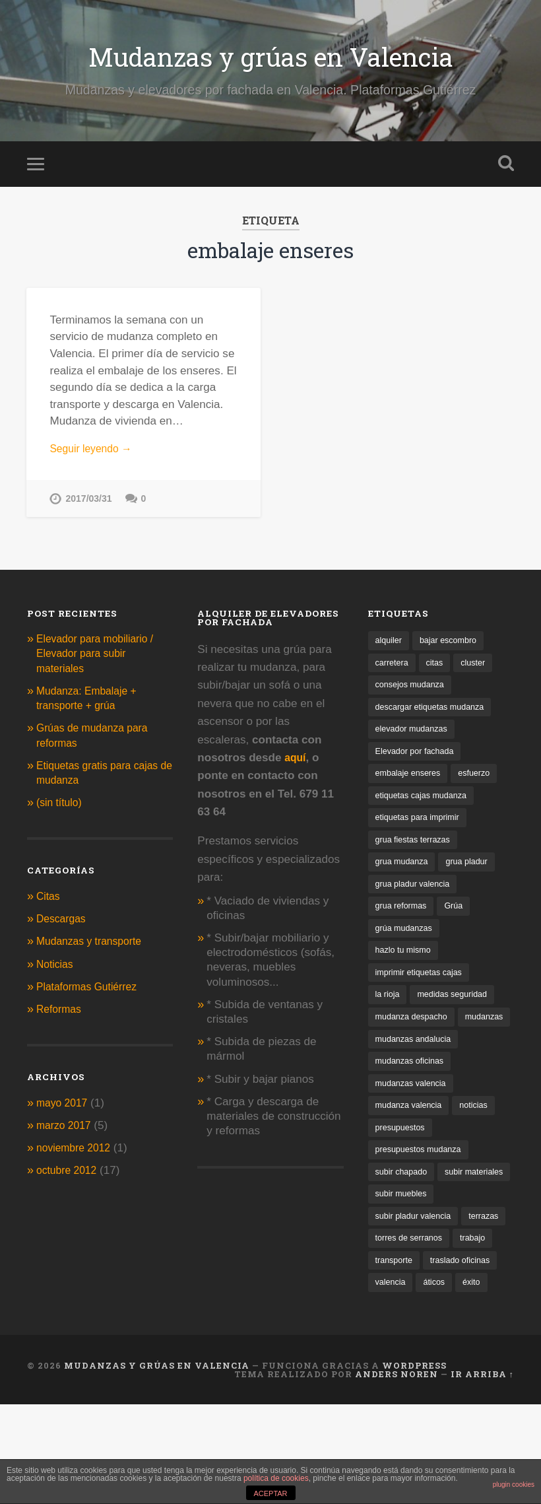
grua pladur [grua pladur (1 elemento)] (473, 878)
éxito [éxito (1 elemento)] (425, 1381)
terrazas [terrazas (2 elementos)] (391, 1313)
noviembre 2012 (76, 1155)
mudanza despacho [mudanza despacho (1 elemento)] (414, 1038)
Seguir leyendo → (94, 456)
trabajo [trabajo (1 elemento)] (389, 1335)
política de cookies (276, 1478)
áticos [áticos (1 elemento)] (387, 1381)
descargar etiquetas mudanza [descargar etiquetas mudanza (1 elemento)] (434, 717)
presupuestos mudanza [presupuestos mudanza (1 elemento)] (422, 1198)
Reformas (60, 1017)
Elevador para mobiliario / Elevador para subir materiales (100, 661)
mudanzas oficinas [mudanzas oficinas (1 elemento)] (412, 1107)
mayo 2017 (64, 1110)
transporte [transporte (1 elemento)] (440, 1335)
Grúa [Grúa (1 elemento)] (459, 923)
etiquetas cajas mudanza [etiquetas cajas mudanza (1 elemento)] (425, 809)
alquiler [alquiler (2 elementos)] (389, 649)
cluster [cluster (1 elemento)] (478, 672)
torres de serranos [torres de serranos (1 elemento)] (462, 1313)
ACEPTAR (270, 1493)
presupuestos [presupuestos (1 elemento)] (402, 1175)
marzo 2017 (66, 1133)
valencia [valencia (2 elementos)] (474, 1358)
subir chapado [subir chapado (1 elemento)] (403, 1221)
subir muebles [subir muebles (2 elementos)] (403, 1267)
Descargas (63, 926)
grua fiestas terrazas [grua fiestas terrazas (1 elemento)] (416, 855)
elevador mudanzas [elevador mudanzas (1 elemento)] (414, 740)
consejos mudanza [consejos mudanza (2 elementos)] (413, 694)
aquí (295, 765)
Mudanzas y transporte (93, 949)
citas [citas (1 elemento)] (438, 672)
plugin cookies (513, 1484)
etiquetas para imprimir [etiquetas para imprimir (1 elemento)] (421, 832)
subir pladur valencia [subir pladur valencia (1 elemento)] (416, 1290)
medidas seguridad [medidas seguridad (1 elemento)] (458, 1015)
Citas (49, 904)
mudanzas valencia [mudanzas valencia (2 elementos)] (414, 1129)
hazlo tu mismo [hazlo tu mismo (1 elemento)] (405, 969)
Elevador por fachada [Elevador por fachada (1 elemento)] (418, 763)
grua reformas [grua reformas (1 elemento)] (403, 923)
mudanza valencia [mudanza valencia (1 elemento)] (411, 1152)
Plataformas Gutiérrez (91, 994)
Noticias (56, 971)
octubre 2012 (69, 1178)
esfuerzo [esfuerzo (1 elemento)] (481, 786)
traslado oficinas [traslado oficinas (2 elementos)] (408, 1358)
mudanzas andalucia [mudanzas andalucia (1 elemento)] (416, 1084)
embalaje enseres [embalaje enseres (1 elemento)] (411, 786)
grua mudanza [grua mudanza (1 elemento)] (404, 878)
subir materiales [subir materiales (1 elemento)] (407, 1244)
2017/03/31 (89, 506)
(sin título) (61, 810)
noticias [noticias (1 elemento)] (481, 1152)
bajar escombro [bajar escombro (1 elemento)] (453, 649)
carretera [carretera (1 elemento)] (393, 672)
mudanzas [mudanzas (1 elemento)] (396, 1061)
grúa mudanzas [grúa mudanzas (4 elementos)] (406, 946)
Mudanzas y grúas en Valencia (270, 59)
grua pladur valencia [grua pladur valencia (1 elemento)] (416, 900)
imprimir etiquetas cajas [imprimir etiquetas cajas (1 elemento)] (422, 992)
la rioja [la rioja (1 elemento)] (388, 1015)
